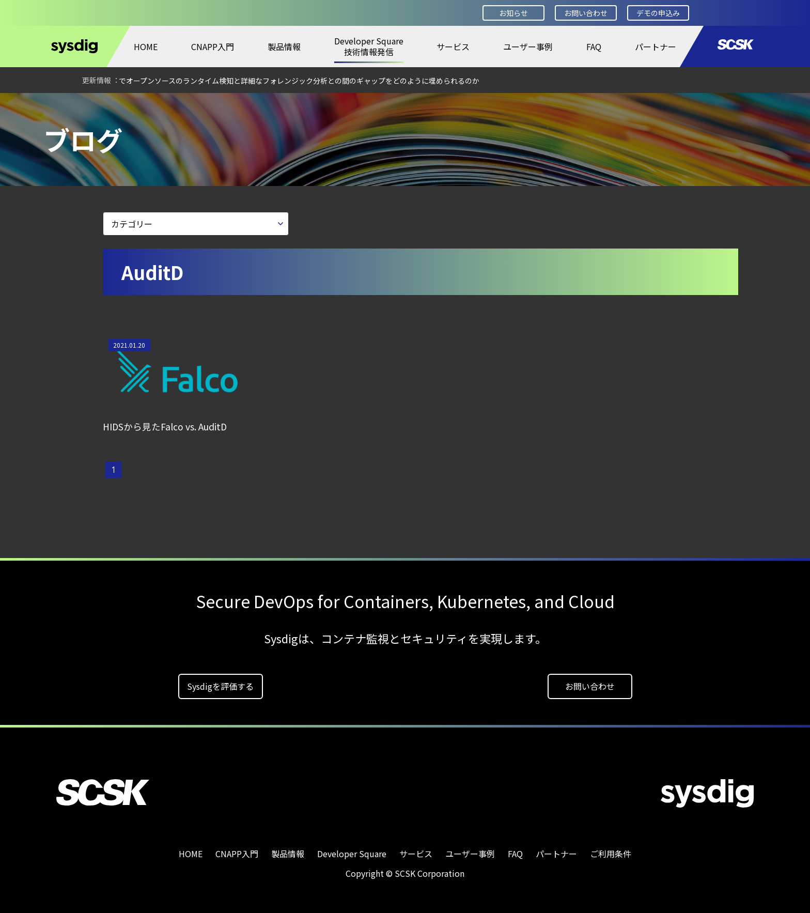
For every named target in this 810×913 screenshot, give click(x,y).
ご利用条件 (610, 850)
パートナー (655, 46)
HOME (146, 46)
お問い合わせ (586, 13)
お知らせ (513, 13)
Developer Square (85, 107)
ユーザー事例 (528, 46)
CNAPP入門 (212, 46)
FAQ (593, 46)
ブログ (149, 107)
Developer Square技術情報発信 (368, 46)
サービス (453, 46)
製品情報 (284, 46)
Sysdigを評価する (220, 682)
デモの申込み (658, 13)
